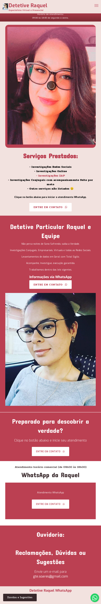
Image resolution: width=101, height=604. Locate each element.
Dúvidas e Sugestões (19, 597)
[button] (94, 598)
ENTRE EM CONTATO (50, 207)
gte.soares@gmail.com (50, 576)
